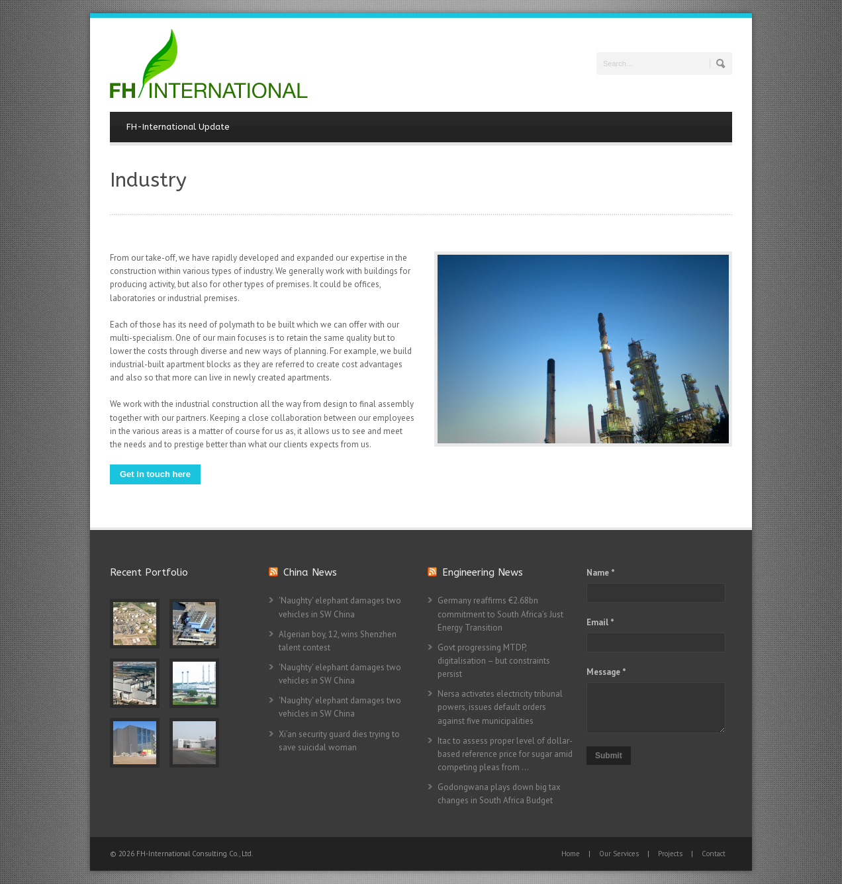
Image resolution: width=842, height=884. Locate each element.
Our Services (619, 853)
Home (570, 853)
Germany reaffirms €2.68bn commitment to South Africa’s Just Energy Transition (500, 614)
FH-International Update (178, 127)
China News (310, 572)
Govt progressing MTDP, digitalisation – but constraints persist (494, 661)
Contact (713, 853)
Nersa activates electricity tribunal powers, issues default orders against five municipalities (500, 707)
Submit (608, 755)
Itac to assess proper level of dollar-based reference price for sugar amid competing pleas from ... (505, 754)
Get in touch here (155, 474)
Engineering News (482, 572)
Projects (670, 853)
